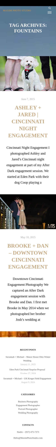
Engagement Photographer (28, 405)
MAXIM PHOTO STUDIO (17, 10)
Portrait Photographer (28, 409)
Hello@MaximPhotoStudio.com (27, 438)
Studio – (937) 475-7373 (28, 432)
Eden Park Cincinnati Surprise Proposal (27, 369)
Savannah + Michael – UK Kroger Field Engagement (27, 378)
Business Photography (28, 401)
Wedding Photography (28, 413)
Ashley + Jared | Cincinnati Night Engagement (28, 122)
